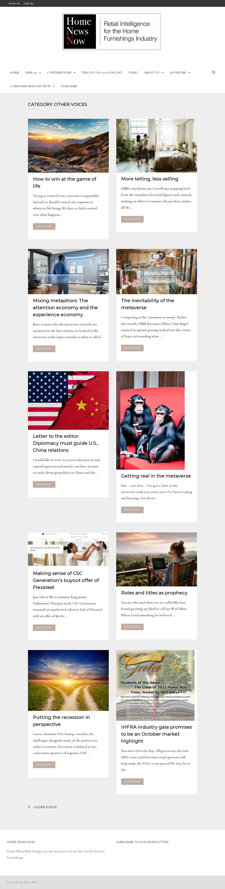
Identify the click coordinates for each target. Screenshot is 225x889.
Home (14, 73)
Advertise (178, 73)
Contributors (59, 73)
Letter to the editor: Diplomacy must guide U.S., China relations (65, 443)
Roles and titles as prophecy (154, 593)
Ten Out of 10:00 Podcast (102, 73)
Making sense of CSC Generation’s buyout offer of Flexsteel (66, 580)
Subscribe (69, 86)
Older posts (45, 807)
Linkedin (29, 3)
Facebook (14, 3)
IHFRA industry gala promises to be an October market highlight (156, 734)
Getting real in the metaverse (156, 476)
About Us (151, 73)
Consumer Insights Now (30, 86)
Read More (44, 226)
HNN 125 (31, 73)
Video (133, 73)
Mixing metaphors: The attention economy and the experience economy (65, 307)
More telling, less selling (149, 179)
